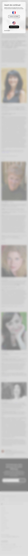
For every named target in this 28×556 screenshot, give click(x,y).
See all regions (7, 30)
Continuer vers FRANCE (14, 16)
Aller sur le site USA (14, 26)
